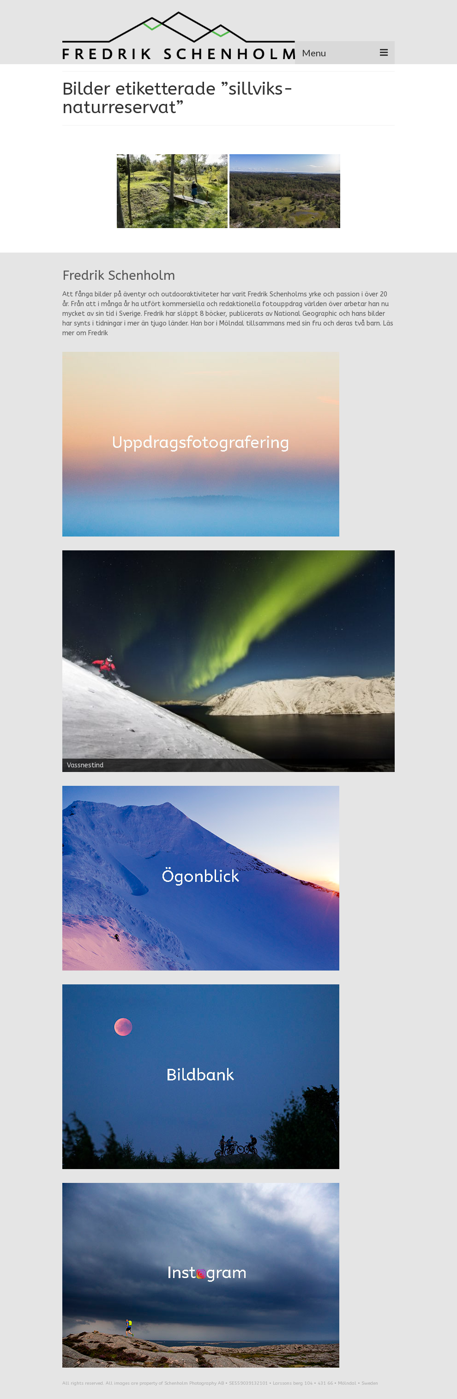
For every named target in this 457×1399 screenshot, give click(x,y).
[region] (228, 661)
